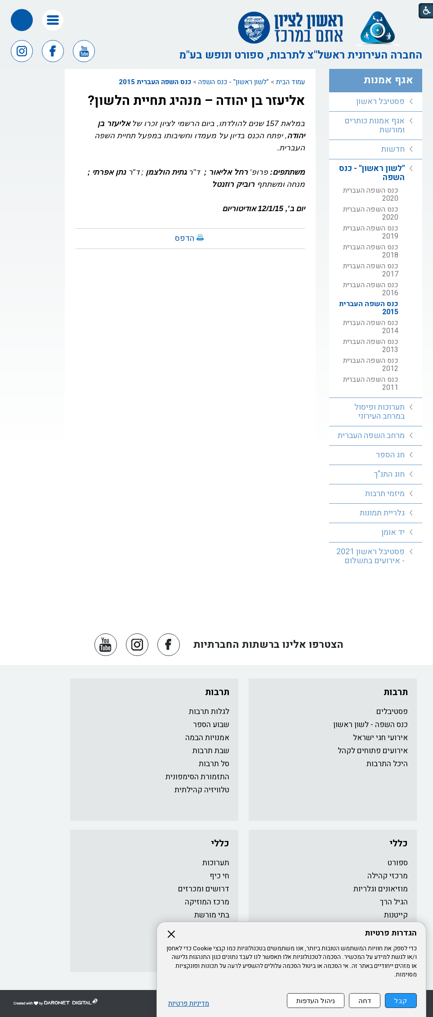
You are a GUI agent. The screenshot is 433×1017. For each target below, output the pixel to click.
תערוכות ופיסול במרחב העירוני (379, 411)
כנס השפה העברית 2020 (370, 194)
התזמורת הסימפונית (197, 776)
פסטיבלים (392, 711)
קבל (400, 1000)
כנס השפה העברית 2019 (370, 232)
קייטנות (396, 915)
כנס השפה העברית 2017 (370, 270)
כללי (398, 843)
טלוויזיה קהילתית (201, 790)
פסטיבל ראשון (380, 101)
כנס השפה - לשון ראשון (370, 724)
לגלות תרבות (209, 711)
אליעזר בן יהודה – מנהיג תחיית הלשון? (196, 100)
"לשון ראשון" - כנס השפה (233, 82)
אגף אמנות (388, 80)
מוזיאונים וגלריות (380, 889)
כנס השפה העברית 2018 (370, 251)
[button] (52, 20)
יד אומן (393, 532)
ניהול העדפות (315, 1000)
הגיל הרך (394, 902)
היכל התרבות (387, 763)
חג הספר (390, 455)
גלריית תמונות (382, 513)
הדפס (184, 238)
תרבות (396, 692)
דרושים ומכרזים (203, 889)
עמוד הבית (290, 82)
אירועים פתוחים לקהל (373, 750)
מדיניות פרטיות (188, 1003)
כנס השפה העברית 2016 (370, 289)
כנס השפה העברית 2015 (155, 82)
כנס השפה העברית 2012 (370, 364)
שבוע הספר (211, 724)
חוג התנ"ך (389, 474)
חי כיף (219, 875)
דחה (364, 1000)
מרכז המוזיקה (207, 902)
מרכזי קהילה (387, 875)
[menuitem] (375, 102)
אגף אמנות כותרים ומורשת (374, 125)
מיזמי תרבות (385, 494)
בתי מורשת (211, 915)
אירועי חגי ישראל (380, 737)
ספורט (398, 862)
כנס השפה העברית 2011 (370, 383)
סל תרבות (214, 763)
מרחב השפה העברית (371, 435)
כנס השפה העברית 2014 (370, 326)
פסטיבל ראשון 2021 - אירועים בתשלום (370, 556)
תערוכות (215, 862)
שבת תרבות (210, 750)
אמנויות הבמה (207, 737)
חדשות (393, 149)
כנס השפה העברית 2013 (370, 345)
